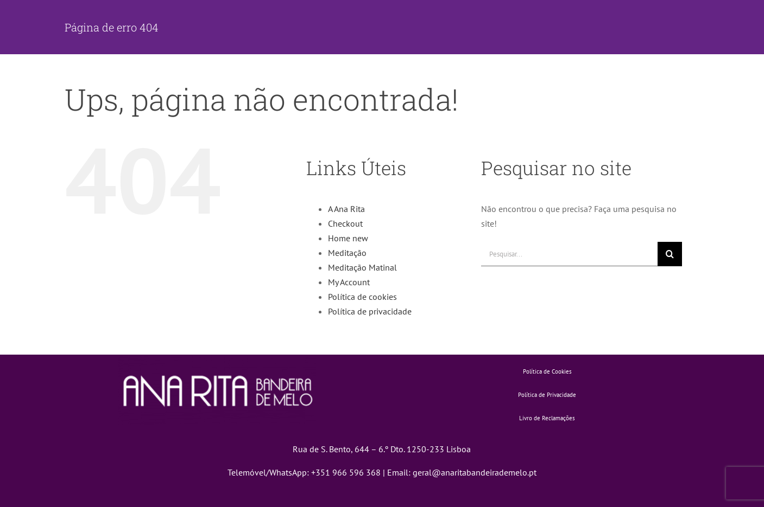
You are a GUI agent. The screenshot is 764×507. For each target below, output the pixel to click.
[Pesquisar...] (569, 254)
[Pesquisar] (670, 254)
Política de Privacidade (547, 395)
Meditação (347, 252)
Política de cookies (362, 296)
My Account (349, 282)
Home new (348, 238)
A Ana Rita (346, 208)
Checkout (345, 223)
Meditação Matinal (362, 267)
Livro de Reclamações (547, 418)
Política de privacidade (370, 311)
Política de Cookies (547, 371)
